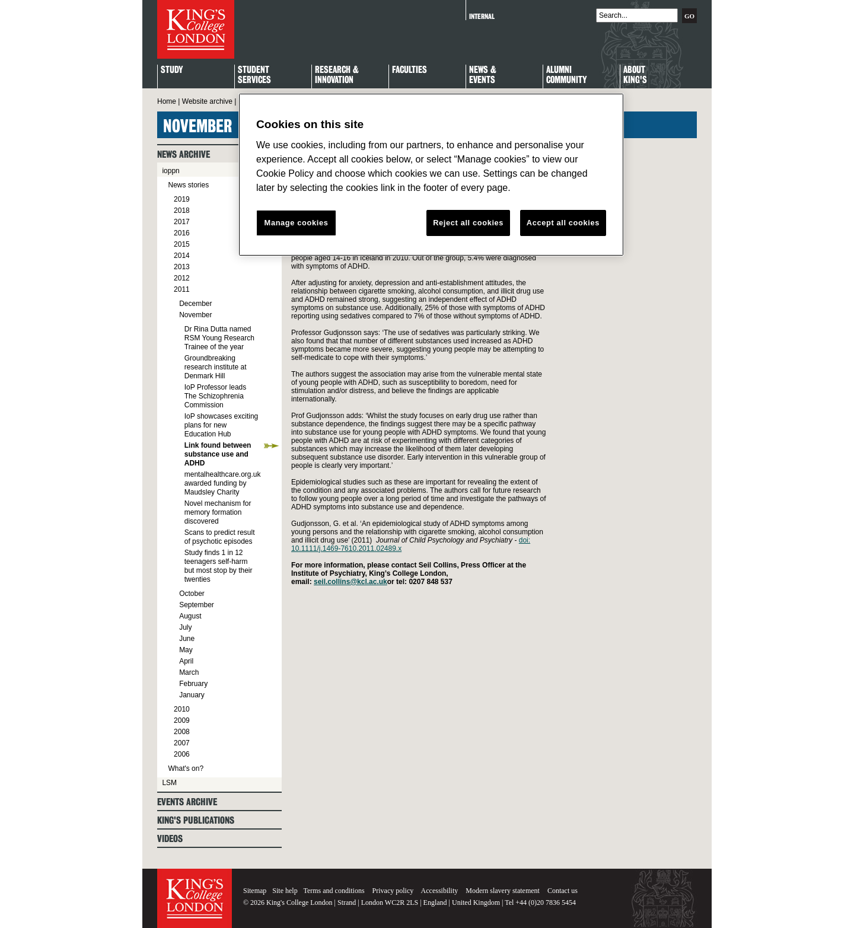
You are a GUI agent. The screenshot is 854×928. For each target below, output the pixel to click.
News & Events (482, 75)
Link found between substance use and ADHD (217, 454)
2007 (182, 743)
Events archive (187, 802)
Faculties (409, 70)
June (187, 638)
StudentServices (254, 75)
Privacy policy (393, 890)
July (185, 627)
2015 (182, 244)
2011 (182, 289)
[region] (431, 175)
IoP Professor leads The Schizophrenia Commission (215, 396)
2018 (182, 210)
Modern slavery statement (503, 890)
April (186, 661)
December (195, 303)
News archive (183, 154)
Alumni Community (566, 75)
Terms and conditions (333, 890)
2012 (182, 278)
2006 (182, 754)
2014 (182, 255)
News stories (188, 185)
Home (166, 101)
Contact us (562, 890)
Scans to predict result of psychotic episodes (219, 537)
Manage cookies (297, 222)
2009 (182, 720)
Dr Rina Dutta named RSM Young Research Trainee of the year (219, 338)
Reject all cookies (468, 222)
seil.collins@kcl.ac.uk (350, 582)
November (195, 315)
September (196, 605)
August (190, 616)
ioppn (170, 171)
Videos (170, 839)
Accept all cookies (563, 222)
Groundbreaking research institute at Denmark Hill (215, 367)
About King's (635, 75)
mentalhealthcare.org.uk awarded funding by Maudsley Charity (222, 483)
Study (172, 70)
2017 (182, 222)
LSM (169, 783)
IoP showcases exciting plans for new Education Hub (221, 425)
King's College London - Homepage (195, 29)
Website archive (207, 101)
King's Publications (195, 820)
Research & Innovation (337, 75)
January (192, 695)
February (193, 684)
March (189, 672)
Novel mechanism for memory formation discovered (217, 512)
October (192, 593)
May (186, 650)
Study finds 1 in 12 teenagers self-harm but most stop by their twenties (218, 565)
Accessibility (439, 890)
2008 (182, 732)
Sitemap (254, 890)
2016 (182, 233)
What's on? (185, 768)
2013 (182, 267)
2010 (182, 709)
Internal (482, 16)
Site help (284, 890)
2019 (182, 199)
